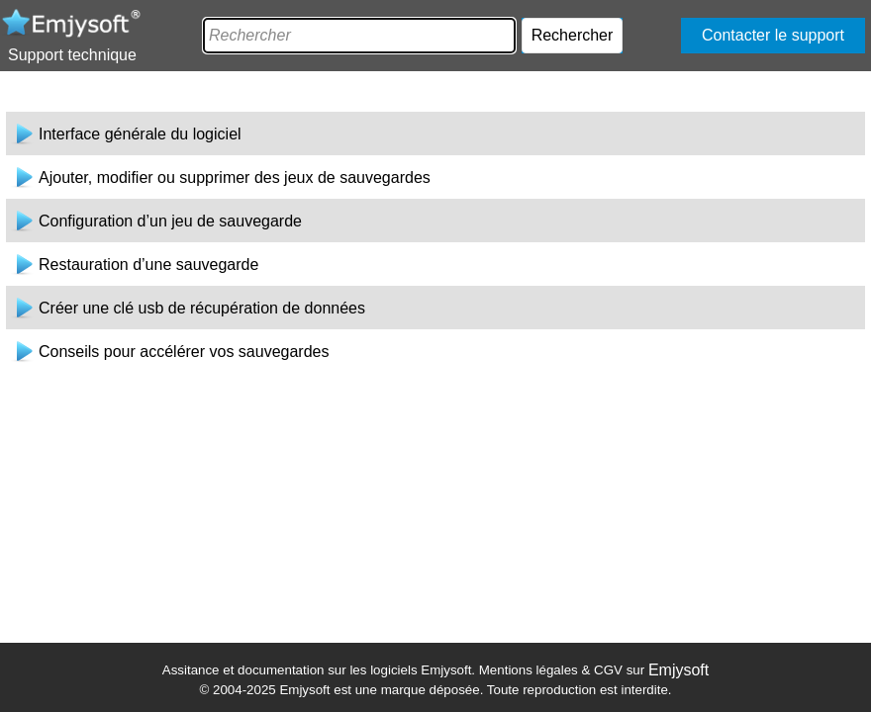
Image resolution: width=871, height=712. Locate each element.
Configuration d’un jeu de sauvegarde (170, 221)
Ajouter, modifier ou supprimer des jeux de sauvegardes (235, 177)
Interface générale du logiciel (140, 134)
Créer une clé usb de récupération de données (202, 308)
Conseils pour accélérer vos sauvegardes (184, 351)
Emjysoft (678, 670)
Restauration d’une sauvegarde (148, 264)
